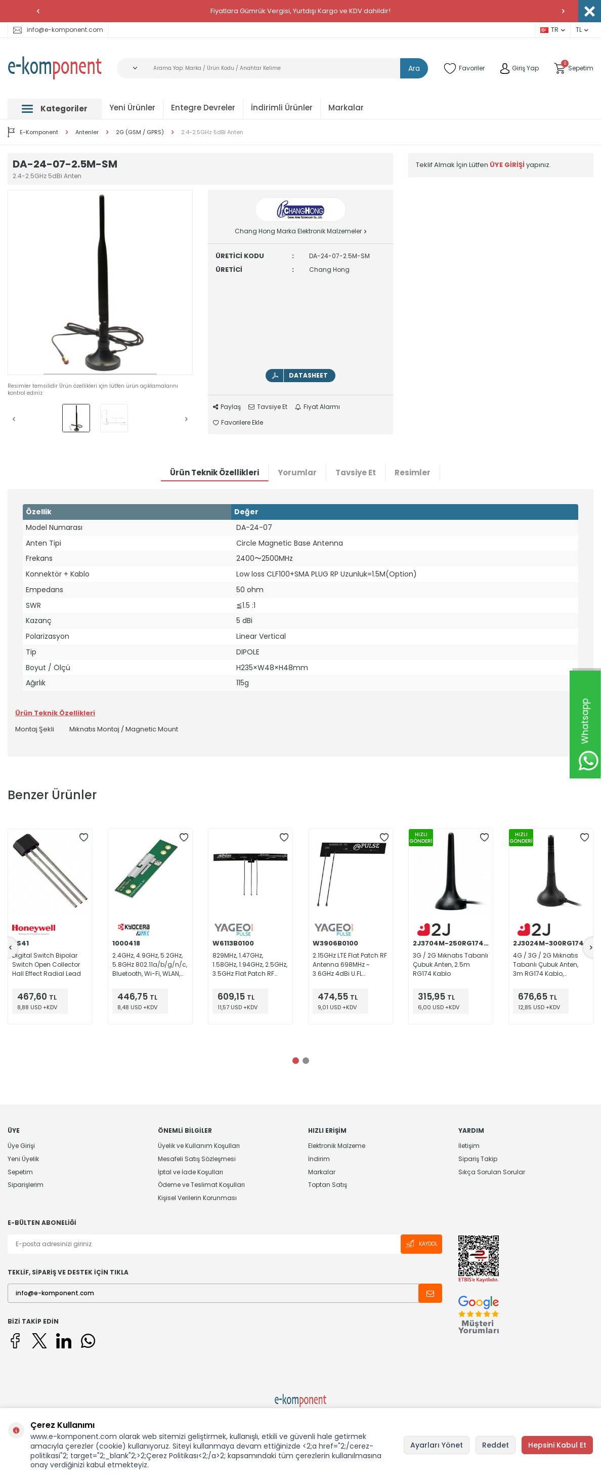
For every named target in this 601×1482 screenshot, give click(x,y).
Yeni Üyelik (23, 1159)
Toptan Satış (327, 1184)
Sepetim (20, 1172)
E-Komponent (33, 132)
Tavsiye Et (267, 407)
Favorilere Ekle (238, 423)
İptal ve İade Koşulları (190, 1172)
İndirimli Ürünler (282, 107)
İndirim (319, 1159)
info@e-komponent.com (58, 29)
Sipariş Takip (477, 1159)
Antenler (87, 132)
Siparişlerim (26, 1184)
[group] (100, 282)
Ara (414, 68)
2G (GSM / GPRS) (140, 132)
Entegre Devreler (203, 107)
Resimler (413, 472)
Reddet (495, 1445)
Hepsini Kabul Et (557, 1445)
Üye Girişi (21, 1146)
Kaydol (421, 1244)
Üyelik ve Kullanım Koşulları (199, 1146)
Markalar (346, 107)
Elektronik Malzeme (336, 1146)
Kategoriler (55, 108)
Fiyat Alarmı (317, 407)
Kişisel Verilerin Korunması (197, 1197)
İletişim (469, 1146)
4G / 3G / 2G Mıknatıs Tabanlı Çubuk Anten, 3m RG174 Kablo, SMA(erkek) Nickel (545, 964)
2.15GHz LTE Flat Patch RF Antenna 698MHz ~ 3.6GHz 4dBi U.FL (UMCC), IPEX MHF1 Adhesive (350, 964)
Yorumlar (297, 472)
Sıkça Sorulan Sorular (491, 1172)
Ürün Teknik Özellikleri (214, 472)
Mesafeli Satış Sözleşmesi (197, 1159)
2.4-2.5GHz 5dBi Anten (212, 132)
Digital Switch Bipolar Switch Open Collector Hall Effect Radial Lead (46, 964)
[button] (38, 11)
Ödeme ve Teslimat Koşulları (201, 1184)
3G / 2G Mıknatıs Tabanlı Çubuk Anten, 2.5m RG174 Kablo (450, 964)
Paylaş (227, 407)
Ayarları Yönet (436, 1445)
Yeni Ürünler (132, 107)
